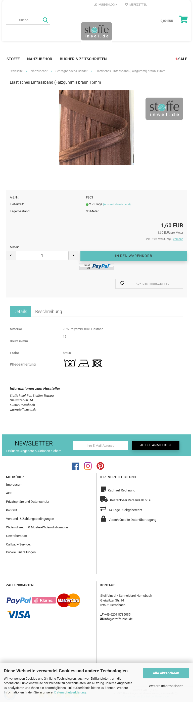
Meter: (14, 247)
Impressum (14, 484)
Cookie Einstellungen (21, 552)
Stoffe (13, 59)
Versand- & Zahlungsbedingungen (30, 518)
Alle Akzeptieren (166, 673)
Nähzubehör (39, 59)
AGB (9, 493)
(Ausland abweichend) (117, 204)
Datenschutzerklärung (70, 692)
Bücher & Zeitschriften (83, 59)
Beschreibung (48, 311)
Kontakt (11, 510)
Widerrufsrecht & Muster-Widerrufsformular (37, 527)
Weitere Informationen (166, 686)
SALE (181, 59)
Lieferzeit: (17, 204)
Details (20, 311)
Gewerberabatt (16, 535)
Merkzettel (136, 4)
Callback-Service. (18, 544)
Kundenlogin (106, 4)
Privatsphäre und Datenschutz (27, 501)
